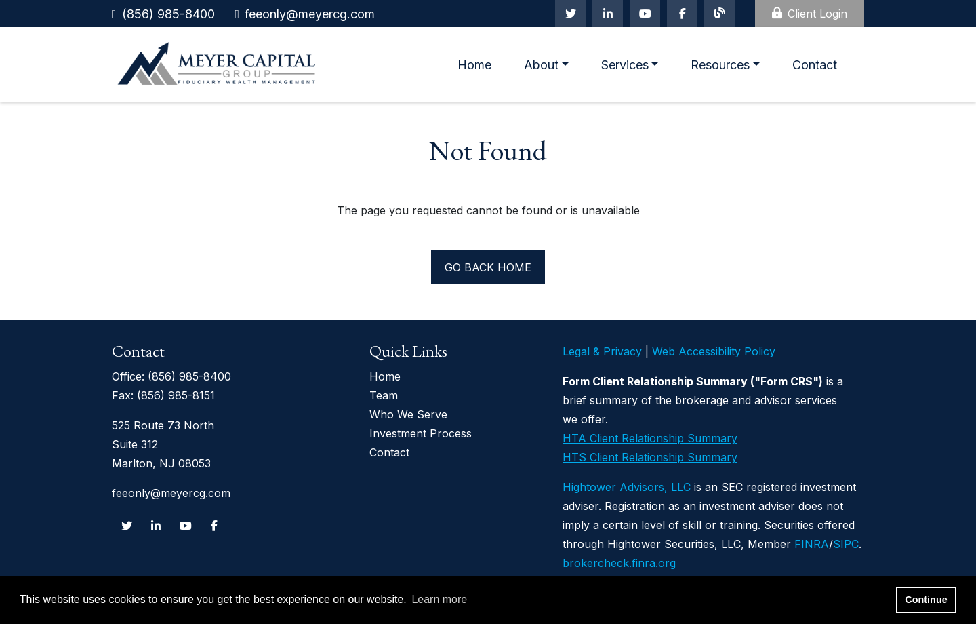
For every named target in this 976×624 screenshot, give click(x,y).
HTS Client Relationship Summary (650, 457)
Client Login (809, 13)
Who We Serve (408, 414)
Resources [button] (720, 65)
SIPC (846, 544)
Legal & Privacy (602, 351)
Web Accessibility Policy (713, 351)
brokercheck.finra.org (619, 563)
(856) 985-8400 (168, 14)
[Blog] (719, 13)
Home (474, 65)
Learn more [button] (439, 599)
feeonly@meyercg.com (310, 14)
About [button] (541, 65)
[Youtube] (645, 13)
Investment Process (420, 433)
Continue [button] (926, 599)
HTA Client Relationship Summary (650, 438)
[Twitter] (570, 13)
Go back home (488, 267)
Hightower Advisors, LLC (627, 487)
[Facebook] (682, 13)
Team (383, 395)
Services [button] (625, 65)
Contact (814, 65)
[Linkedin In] (607, 13)
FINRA (811, 544)
